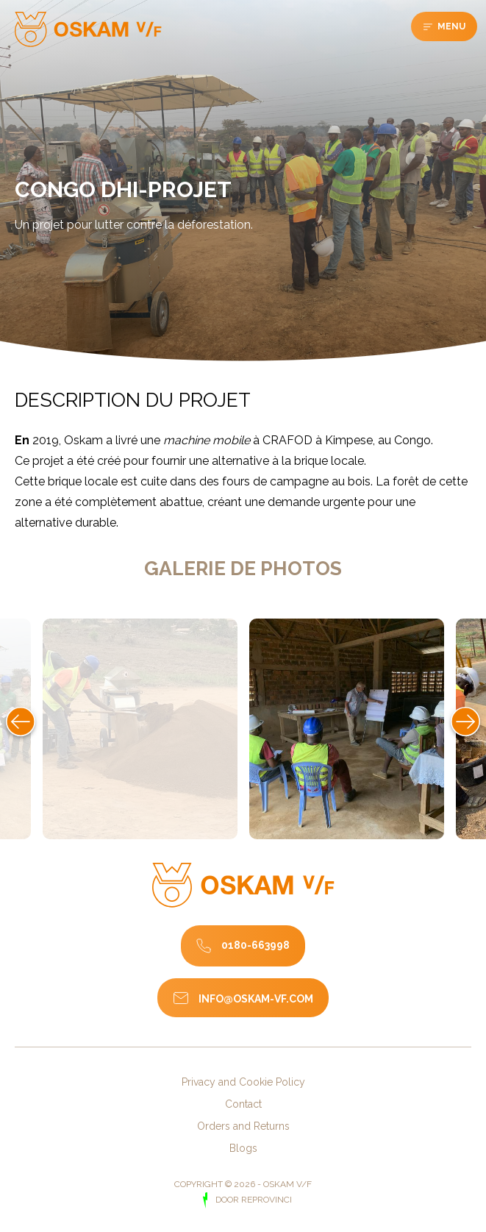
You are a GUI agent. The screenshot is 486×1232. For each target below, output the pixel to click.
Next (465, 721)
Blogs (243, 1148)
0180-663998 (255, 944)
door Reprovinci (252, 1199)
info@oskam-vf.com (256, 999)
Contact (243, 1104)
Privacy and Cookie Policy (243, 1082)
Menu (450, 26)
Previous (20, 721)
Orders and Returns (243, 1126)
